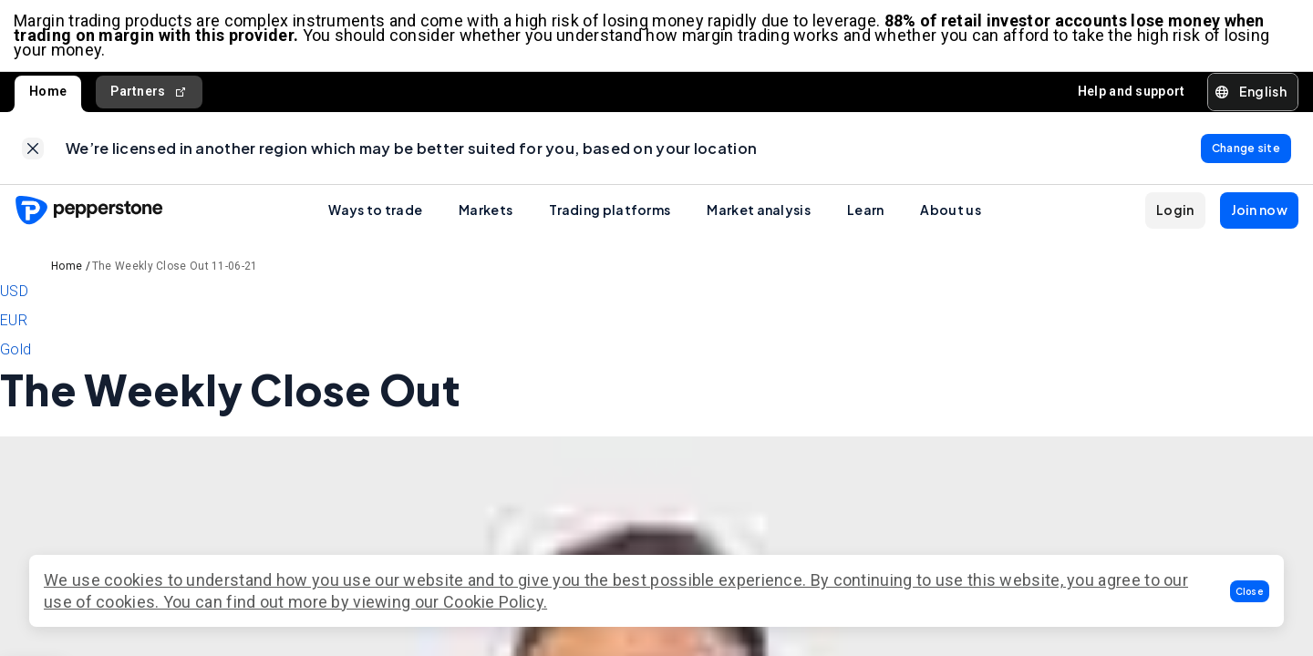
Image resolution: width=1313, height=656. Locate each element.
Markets (485, 212)
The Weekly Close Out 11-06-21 (175, 268)
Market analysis (759, 212)
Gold (15, 352)
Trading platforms (609, 212)
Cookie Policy (493, 601)
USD (14, 293)
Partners (149, 93)
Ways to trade (375, 212)
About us (950, 212)
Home (48, 93)
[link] (33, 150)
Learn (865, 212)
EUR (13, 323)
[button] (1250, 591)
